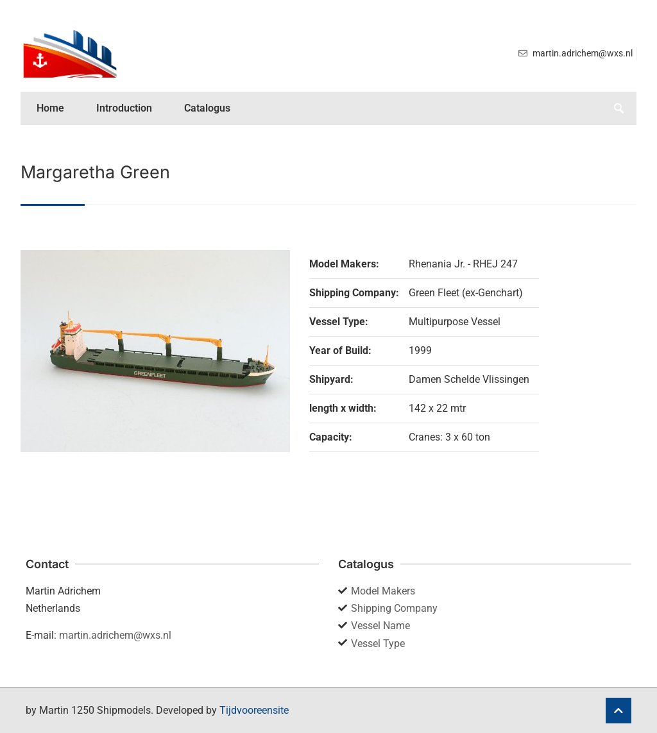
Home (50, 108)
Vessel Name (380, 625)
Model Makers (383, 591)
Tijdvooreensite (254, 710)
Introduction (124, 108)
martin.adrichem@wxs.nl (115, 635)
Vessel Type (378, 643)
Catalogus (207, 108)
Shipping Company (394, 608)
